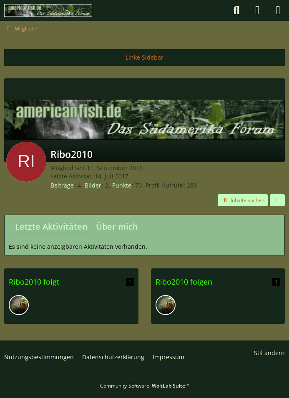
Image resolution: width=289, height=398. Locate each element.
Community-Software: (144, 385)
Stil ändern (269, 353)
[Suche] (236, 10)
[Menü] (278, 10)
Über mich (117, 226)
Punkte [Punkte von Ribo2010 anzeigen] (121, 185)
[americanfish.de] (48, 10)
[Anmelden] (257, 10)
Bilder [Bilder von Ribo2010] (93, 185)
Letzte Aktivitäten (51, 226)
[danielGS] (19, 305)
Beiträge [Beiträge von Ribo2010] (62, 185)
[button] (243, 200)
